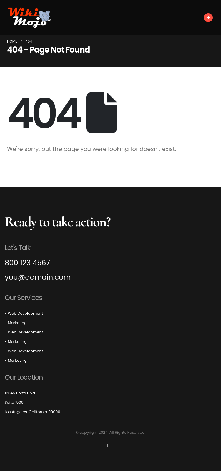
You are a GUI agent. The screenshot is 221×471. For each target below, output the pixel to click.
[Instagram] (119, 445)
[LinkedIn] (129, 445)
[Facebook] (86, 445)
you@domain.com (38, 277)
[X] (97, 445)
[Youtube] (108, 445)
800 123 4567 (27, 263)
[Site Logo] (29, 17)
